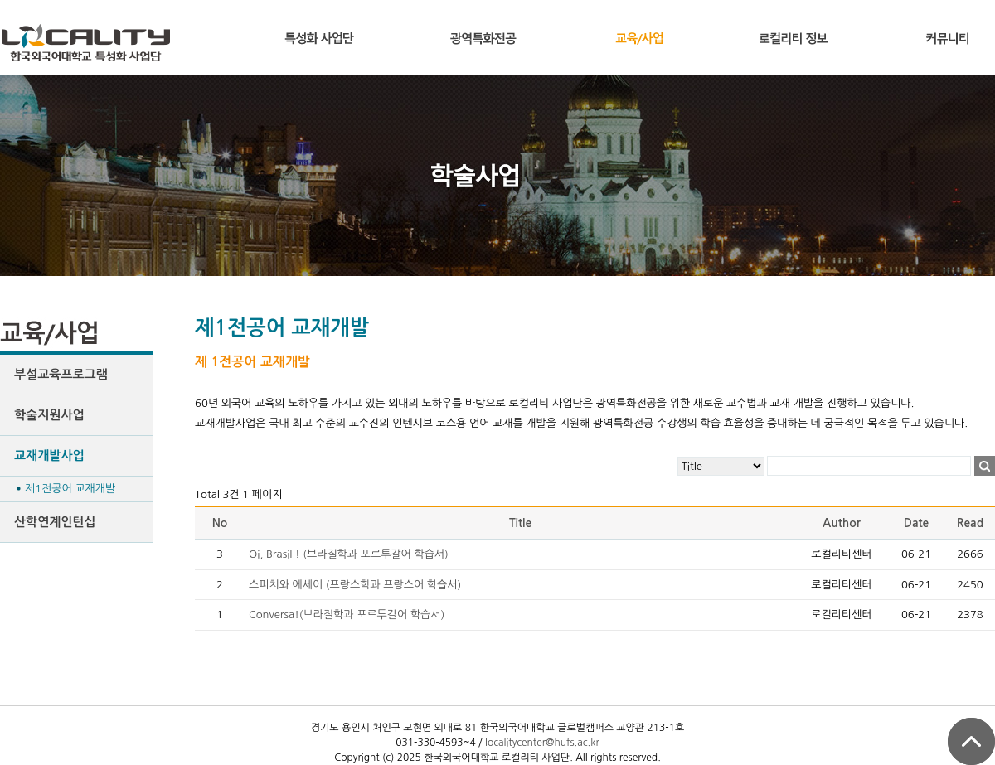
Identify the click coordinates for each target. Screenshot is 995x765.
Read (970, 523)
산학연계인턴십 (55, 522)
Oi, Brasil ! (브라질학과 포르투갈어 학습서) (349, 554)
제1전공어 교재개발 (70, 488)
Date (916, 523)
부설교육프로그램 (61, 374)
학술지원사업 (49, 415)
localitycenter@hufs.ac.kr (542, 743)
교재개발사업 (49, 455)
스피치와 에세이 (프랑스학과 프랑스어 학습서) (355, 584)
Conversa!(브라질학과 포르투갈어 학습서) (346, 614)
